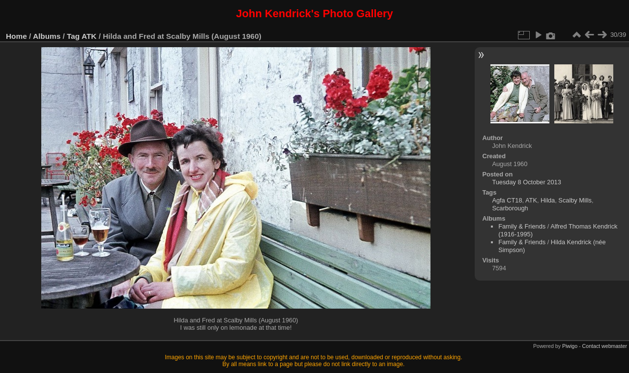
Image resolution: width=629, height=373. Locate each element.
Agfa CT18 (507, 200)
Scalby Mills (575, 200)
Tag (73, 36)
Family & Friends (521, 226)
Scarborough (510, 208)
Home (16, 36)
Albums (46, 36)
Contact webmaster (604, 346)
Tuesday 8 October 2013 (526, 182)
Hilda (548, 200)
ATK (89, 36)
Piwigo (569, 346)
